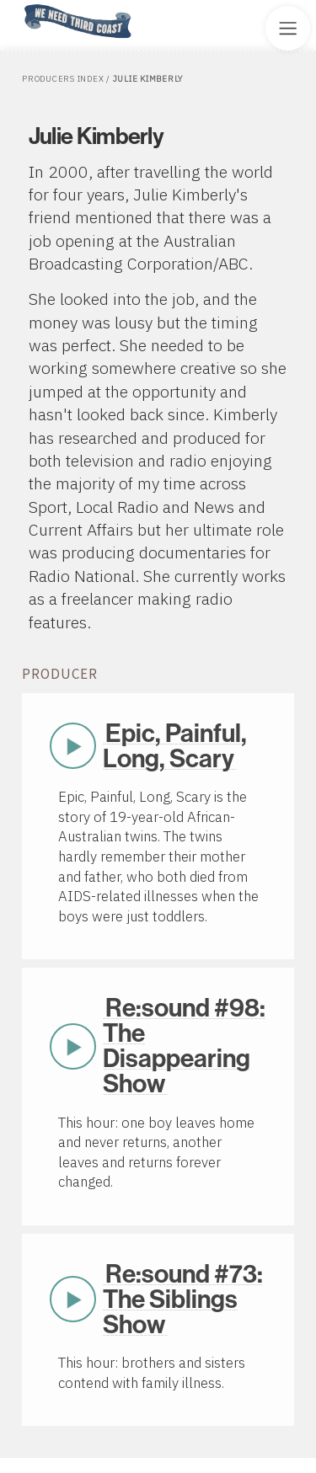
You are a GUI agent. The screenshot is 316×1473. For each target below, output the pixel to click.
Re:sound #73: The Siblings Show (183, 1299)
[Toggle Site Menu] (287, 28)
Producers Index (63, 78)
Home (19, 5)
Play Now (73, 746)
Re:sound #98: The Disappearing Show (184, 1046)
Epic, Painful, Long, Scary (175, 746)
